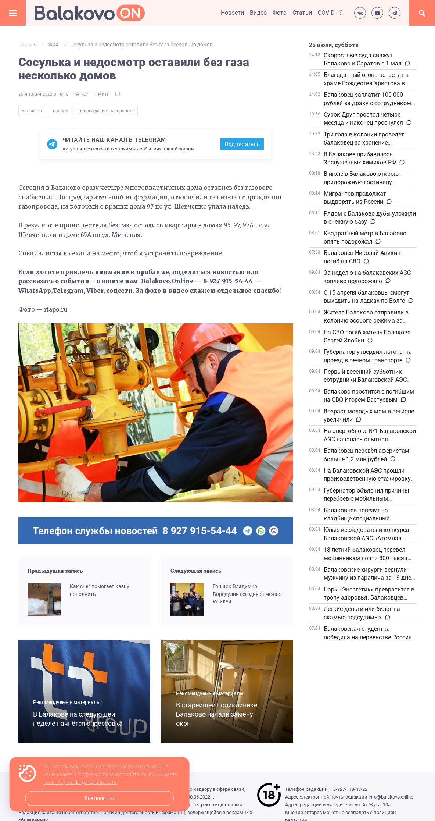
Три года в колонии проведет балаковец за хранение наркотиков (364, 142)
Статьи (302, 12)
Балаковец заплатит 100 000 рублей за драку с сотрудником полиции (367, 103)
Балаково (32, 112)
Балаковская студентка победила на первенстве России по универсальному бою (368, 637)
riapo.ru (56, 312)
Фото (280, 12)
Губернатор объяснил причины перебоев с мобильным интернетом (366, 499)
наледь (63, 112)
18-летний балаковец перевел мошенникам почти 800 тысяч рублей (365, 558)
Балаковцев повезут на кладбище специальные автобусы (356, 518)
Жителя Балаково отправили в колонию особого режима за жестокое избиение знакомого (366, 321)
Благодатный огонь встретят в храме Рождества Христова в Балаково (366, 83)
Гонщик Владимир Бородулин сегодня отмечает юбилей (238, 597)
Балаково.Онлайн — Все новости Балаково (90, 13)
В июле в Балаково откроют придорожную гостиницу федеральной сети (363, 182)
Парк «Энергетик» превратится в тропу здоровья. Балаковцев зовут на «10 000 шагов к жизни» (369, 597)
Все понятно (99, 798)
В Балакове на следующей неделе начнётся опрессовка (76, 717)
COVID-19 (330, 12)
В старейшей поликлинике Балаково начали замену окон (219, 717)
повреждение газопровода (115, 112)
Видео (258, 12)
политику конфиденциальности (80, 782)
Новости (232, 12)
